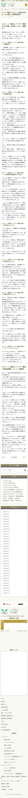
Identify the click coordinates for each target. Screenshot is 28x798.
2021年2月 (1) (6, 539)
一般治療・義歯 (5, 786)
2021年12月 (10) (6, 529)
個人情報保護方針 (5, 730)
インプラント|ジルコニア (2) (9, 485)
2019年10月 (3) (6, 573)
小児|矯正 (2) (11, 498)
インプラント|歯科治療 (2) (9, 489)
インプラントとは (8, 742)
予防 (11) (5, 496)
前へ (3, 457)
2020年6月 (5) (6, 556)
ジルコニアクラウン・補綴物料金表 (13, 773)
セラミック (11, 16)
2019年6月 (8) (6, 583)
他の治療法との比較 (9, 751)
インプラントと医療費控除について (13, 756)
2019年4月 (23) (6, 588)
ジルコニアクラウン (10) (8, 494)
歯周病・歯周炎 (5, 783)
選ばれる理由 (7, 745)
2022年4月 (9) (6, 519)
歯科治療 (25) (6, 500)
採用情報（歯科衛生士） (7, 715)
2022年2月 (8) (6, 524)
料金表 (3, 701)
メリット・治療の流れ (10, 768)
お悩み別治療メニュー (10, 753)
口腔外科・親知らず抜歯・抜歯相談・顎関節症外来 (14, 777)
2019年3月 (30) (6, 590)
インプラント (4, 736)
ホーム (3, 698)
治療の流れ (7, 739)
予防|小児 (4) (11, 496)
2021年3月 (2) (6, 536)
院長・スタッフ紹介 (6, 712)
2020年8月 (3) (6, 551)
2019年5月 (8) (6, 585)
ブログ (3, 721)
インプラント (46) (7, 481)
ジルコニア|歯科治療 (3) (16, 491)
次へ (24, 457)
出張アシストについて (10, 762)
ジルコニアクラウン (6, 765)
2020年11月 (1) (6, 543)
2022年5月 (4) (6, 516)
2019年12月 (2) (6, 568)
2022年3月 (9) (6, 521)
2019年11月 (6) (6, 571)
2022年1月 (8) (6, 526)
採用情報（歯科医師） (7, 718)
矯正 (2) (12, 500)
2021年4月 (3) (6, 534)
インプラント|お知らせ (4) (9, 483)
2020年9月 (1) (6, 548)
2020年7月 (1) (6, 553)
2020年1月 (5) (6, 566)
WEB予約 (3, 727)
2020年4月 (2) (6, 561)
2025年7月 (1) (6, 514)
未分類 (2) (17, 498)
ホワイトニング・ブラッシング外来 (10, 781)
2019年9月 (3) (6, 575)
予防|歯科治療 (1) (19, 496)
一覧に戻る (14, 457)
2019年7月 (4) (6, 580)
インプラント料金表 (9, 759)
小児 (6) (5, 498)
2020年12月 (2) (6, 541)
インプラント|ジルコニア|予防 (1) (10, 487)
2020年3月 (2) (6, 563)
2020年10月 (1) (6, 546)
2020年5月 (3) (6, 558)
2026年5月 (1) (6, 511)
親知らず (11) (18, 500)
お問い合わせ (4, 724)
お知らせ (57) (19, 489)
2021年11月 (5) (6, 531)
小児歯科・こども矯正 (7, 789)
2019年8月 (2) (6, 578)
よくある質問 (4, 710)
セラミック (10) (19, 494)
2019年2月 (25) (6, 593)
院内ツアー (4, 704)
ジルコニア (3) (6, 491)
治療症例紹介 (4, 707)
